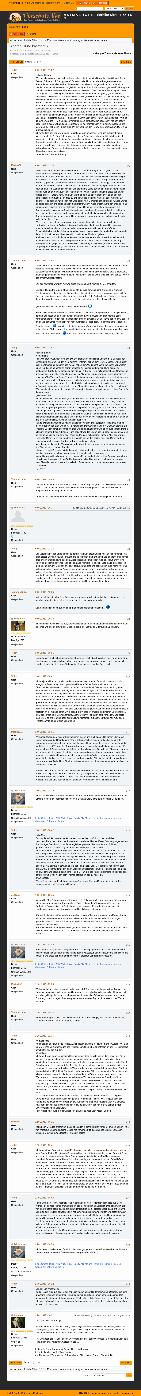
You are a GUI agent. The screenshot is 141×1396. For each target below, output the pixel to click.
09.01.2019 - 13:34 (44, 165)
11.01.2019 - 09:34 (44, 1012)
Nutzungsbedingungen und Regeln (102, 1393)
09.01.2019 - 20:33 (44, 619)
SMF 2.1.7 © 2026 (16, 1393)
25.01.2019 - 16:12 (44, 1284)
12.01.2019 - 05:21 (44, 1122)
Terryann (18, 1315)
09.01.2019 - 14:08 (44, 260)
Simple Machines (34, 1393)
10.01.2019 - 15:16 (44, 732)
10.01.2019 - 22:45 (44, 895)
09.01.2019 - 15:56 (44, 479)
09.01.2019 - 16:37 (44, 508)
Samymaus (19, 618)
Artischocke (20, 790)
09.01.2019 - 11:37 (44, 70)
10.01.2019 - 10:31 (44, 653)
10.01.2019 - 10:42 (44, 676)
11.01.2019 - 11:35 (44, 1036)
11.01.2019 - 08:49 (44, 944)
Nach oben (15, 1363)
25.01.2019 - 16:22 (44, 1315)
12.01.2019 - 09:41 (44, 1145)
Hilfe (81, 1393)
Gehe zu (88, 1375)
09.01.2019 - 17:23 (44, 549)
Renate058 (19, 507)
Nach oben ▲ (127, 1393)
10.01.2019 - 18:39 (44, 791)
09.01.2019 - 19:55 (44, 592)
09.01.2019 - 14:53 (44, 347)
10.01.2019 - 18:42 (44, 830)
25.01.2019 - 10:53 (44, 1244)
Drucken (126, 62)
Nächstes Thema (122, 53)
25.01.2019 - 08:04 (44, 1198)
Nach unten (16, 62)
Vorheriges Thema (102, 53)
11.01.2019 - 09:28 (44, 984)
